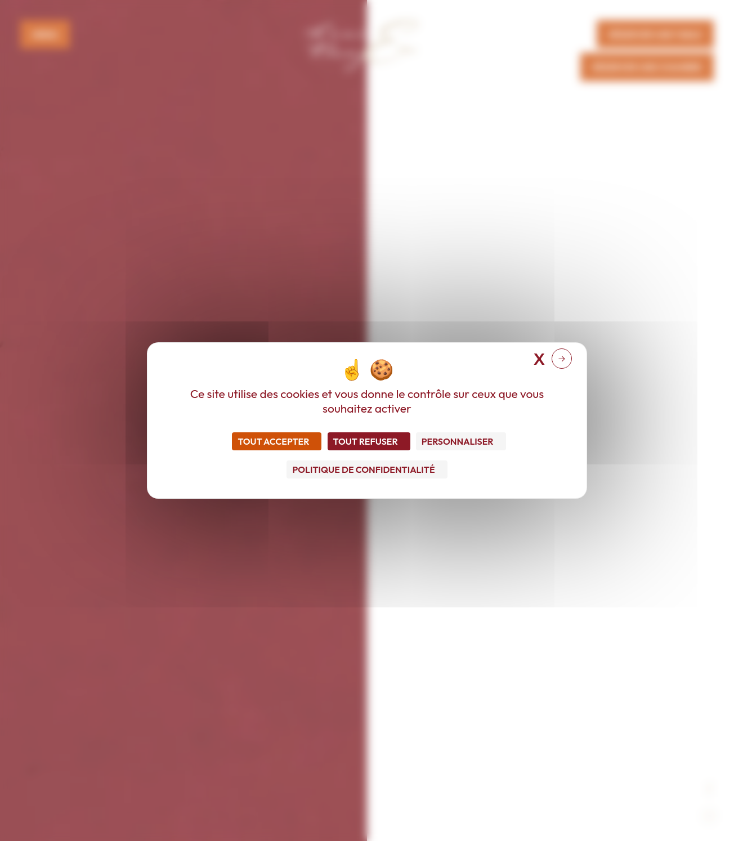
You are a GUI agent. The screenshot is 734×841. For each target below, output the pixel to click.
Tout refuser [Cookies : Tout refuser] (365, 441)
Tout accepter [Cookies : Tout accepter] (273, 441)
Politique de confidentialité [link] (363, 469)
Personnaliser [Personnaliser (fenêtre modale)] (458, 441)
